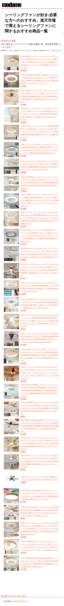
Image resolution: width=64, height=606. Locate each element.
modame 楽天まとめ (20, 601)
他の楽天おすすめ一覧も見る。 (14, 596)
